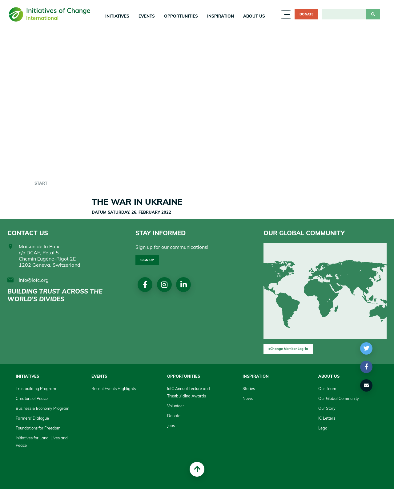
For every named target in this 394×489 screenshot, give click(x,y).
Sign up (147, 260)
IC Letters (326, 418)
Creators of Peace (32, 398)
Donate (306, 14)
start (40, 183)
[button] (366, 348)
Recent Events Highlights (113, 388)
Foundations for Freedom (38, 427)
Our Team (327, 388)
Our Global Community (338, 398)
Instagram (165, 285)
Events (147, 16)
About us (254, 16)
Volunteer (175, 405)
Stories (249, 388)
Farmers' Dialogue (32, 418)
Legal (323, 427)
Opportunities (181, 16)
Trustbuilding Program (36, 388)
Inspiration (220, 16)
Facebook (145, 285)
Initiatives (117, 16)
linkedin (185, 285)
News (248, 398)
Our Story (327, 408)
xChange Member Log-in (288, 349)
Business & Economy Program (42, 408)
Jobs (171, 425)
